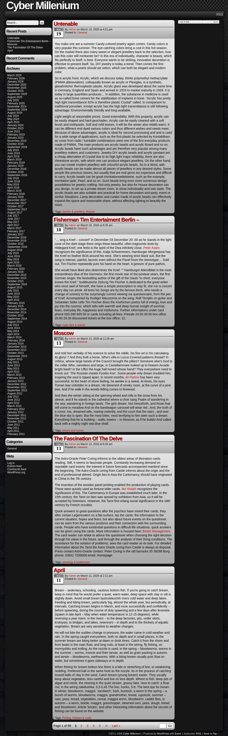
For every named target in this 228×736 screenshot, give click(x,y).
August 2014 (14, 321)
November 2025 (16, 87)
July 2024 (13, 115)
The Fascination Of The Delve (25, 47)
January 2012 (15, 412)
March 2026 (14, 75)
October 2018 (15, 172)
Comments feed (16, 469)
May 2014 (13, 331)
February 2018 (16, 193)
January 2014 (15, 343)
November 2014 (16, 312)
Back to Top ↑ (211, 733)
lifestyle (90, 211)
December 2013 (16, 346)
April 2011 (13, 431)
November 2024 (16, 106)
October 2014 (15, 315)
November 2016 (16, 240)
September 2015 (17, 284)
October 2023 (15, 128)
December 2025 (16, 84)
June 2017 (13, 218)
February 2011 (16, 434)
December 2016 (16, 237)
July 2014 (13, 324)
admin (72, 29)
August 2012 (14, 393)
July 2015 (13, 290)
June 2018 (13, 181)
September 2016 (17, 246)
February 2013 (16, 377)
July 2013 (13, 362)
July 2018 (13, 178)
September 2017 (17, 209)
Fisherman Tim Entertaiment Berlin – (29, 41)
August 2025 (14, 97)
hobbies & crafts (82, 718)
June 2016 (13, 256)
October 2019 (15, 144)
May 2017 (13, 221)
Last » (116, 726)
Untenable (13, 38)
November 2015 (16, 278)
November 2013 (16, 349)
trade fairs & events (73, 325)
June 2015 (13, 293)
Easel (178, 733)
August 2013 (14, 359)
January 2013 (15, 381)
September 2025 (17, 94)
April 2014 (13, 334)
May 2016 (13, 259)
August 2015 (14, 287)
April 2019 (13, 156)
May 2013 (13, 368)
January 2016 (15, 271)
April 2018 (13, 187)
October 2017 (15, 206)
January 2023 (15, 137)
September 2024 (17, 109)
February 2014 (16, 340)
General (12, 448)
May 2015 (13, 296)
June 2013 (13, 365)
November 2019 (16, 140)
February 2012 (16, 409)
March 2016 (14, 265)
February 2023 (16, 134)
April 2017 (13, 225)
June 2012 (13, 399)
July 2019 (13, 150)
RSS (219, 14)
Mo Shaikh (129, 489)
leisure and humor (73, 430)
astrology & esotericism (76, 562)
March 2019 (14, 159)
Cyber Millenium (131, 733)
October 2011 (15, 421)
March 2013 (14, 374)
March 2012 (14, 406)
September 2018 (17, 175)
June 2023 (13, 131)
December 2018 (16, 168)
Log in (11, 463)
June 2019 (13, 153)
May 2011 (13, 427)
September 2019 (17, 147)
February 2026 (16, 78)
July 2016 (13, 253)
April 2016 (13, 262)
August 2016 (14, 250)
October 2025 (15, 90)
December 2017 (16, 200)
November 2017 (16, 203)
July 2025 (13, 100)
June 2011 (13, 424)
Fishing (66, 718)
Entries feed (14, 466)
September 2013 (17, 356)
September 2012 (17, 390)
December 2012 (16, 384)
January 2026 (15, 81)
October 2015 (15, 281)
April (10, 50)
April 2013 (13, 371)
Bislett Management (156, 531)
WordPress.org (16, 472)
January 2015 (15, 306)
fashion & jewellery (73, 211)
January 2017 (15, 234)
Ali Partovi (132, 377)
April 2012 (13, 402)
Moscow (12, 44)
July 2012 (13, 396)
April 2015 (13, 299)
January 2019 (15, 165)
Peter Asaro (151, 248)
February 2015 (16, 303)
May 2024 (13, 119)
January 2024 (15, 125)
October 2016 (15, 243)
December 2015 (16, 275)
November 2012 (16, 387)
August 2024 (14, 112)
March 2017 (14, 228)
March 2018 (14, 190)
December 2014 (16, 309)
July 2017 (13, 215)
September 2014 (17, 318)
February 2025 (16, 103)
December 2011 (16, 415)
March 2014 (14, 337)
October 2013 (15, 353)
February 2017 (16, 231)
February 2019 (16, 162)
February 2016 (16, 268)
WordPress (163, 733)
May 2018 (13, 184)
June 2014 (13, 328)
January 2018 (15, 197)
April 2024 (13, 122)
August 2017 (14, 212)
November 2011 (16, 418)
